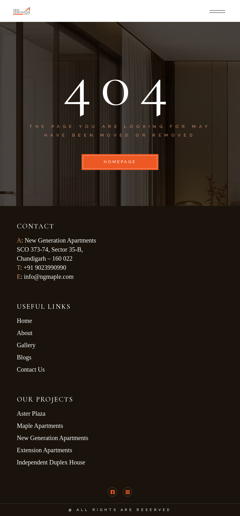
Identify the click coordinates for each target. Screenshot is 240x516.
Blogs (24, 357)
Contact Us (31, 369)
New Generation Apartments (53, 437)
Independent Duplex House (52, 462)
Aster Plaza (32, 413)
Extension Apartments (44, 450)
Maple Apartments (40, 425)
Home (24, 320)
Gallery (26, 345)
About (24, 332)
